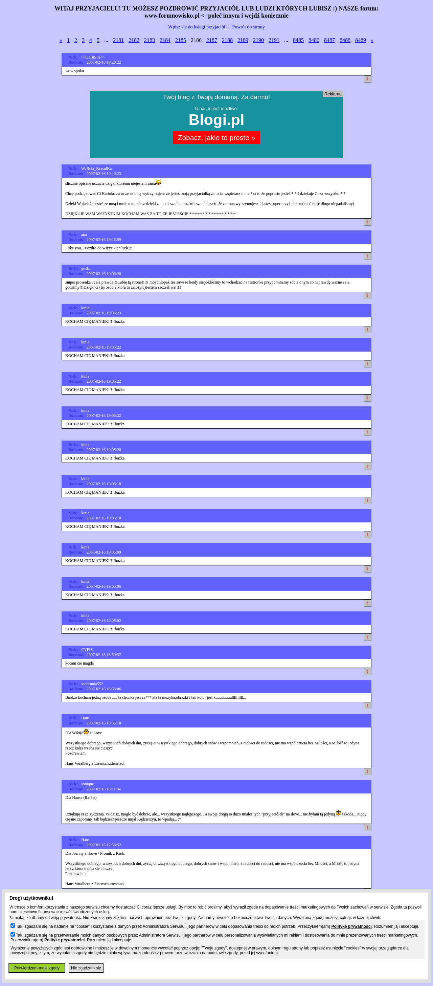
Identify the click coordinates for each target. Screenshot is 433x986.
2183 (149, 40)
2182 (134, 40)
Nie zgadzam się (86, 968)
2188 (227, 40)
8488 (345, 40)
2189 (242, 40)
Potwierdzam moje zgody (37, 968)
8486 (314, 40)
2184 (165, 40)
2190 (258, 40)
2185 (180, 40)
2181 (118, 40)
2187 (211, 40)
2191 (274, 40)
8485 (298, 40)
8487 (329, 40)
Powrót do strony (248, 26)
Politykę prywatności (351, 926)
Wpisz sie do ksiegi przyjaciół (196, 26)
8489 (360, 40)
